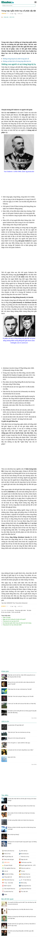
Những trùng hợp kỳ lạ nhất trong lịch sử (16, 58)
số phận (29, 610)
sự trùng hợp (10, 610)
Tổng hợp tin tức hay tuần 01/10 (11, 621)
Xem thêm (34, 717)
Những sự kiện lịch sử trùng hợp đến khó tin (17, 61)
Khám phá (6, 17)
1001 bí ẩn (11, 17)
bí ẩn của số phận (6, 612)
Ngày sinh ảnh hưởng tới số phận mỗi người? (14, 619)
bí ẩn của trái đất (16, 612)
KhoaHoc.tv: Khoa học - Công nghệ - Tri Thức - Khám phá (9, 2)
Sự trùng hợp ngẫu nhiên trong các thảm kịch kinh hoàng (17, 622)
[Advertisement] (19, 30)
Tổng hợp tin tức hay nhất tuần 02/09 (12, 624)
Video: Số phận (7, 617)
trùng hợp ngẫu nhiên (20, 610)
